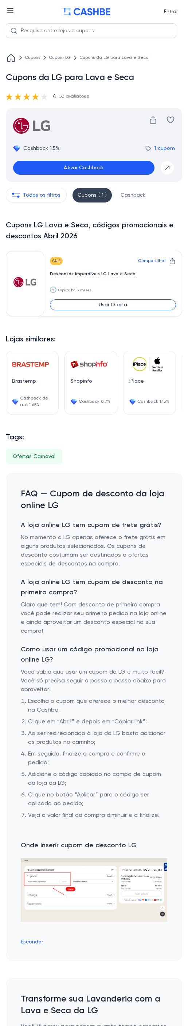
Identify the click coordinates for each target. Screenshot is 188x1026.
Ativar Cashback (84, 167)
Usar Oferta (113, 304)
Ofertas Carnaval (34, 456)
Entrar (171, 11)
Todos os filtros (36, 195)
